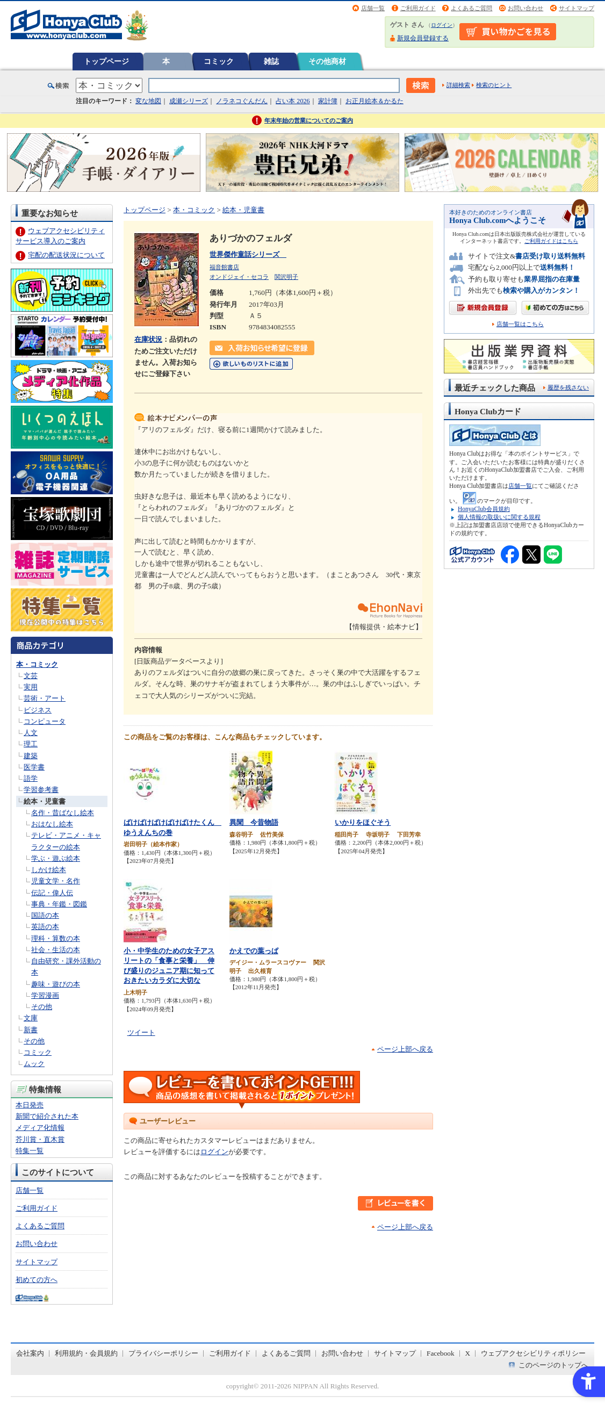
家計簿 (327, 101)
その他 (41, 1007)
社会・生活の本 (55, 950)
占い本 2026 (292, 101)
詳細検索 (458, 85)
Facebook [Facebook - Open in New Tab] (441, 1353)
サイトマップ (576, 8)
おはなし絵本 (52, 824)
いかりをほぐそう (363, 822)
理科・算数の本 (55, 938)
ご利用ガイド (418, 8)
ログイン (441, 25)
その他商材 (327, 61)
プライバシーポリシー (163, 1353)
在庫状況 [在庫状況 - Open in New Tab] (148, 339)
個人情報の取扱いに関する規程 (499, 517)
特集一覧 (30, 1151)
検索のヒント (494, 85)
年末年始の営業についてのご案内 (308, 120)
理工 (31, 744)
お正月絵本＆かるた (374, 101)
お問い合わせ (525, 8)
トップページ (106, 61)
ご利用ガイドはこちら (551, 241)
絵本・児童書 (45, 801)
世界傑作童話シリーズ (248, 254)
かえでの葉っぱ (253, 951)
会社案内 (30, 1353)
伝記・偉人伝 (52, 893)
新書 (31, 1030)
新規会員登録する (423, 38)
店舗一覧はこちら (520, 324)
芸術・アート (45, 698)
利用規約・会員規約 (86, 1353)
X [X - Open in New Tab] (468, 1353)
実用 (31, 687)
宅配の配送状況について (66, 255)
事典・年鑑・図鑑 (59, 904)
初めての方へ (36, 1280)
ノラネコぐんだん (242, 101)
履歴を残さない (568, 387)
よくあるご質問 (471, 8)
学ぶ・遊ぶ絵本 (55, 858)
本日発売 (30, 1105)
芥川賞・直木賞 (40, 1139)
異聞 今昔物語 (253, 822)
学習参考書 (41, 790)
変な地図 (148, 101)
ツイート (141, 1032)
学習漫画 (45, 995)
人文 (31, 733)
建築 (31, 756)
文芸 (31, 676)
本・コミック (37, 664)
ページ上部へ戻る (405, 1049)
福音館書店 (224, 267)
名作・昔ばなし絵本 (62, 813)
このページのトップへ (553, 1365)
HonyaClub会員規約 (484, 509)
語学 (31, 778)
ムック (34, 1064)
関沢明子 (286, 276)
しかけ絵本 (48, 870)
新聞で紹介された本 (47, 1116)
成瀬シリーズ (188, 101)
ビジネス (38, 710)
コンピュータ (45, 721)
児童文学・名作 (55, 881)
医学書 (34, 767)
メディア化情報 (40, 1128)
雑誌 (271, 61)
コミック (219, 61)
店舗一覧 (373, 8)
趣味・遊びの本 (55, 984)
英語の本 (45, 927)
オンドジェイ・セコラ (239, 276)
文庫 (31, 1018)
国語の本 (45, 915)
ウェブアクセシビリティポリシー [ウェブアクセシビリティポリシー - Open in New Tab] (533, 1353)
